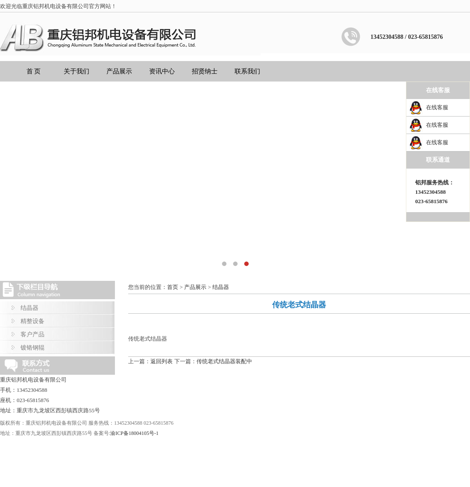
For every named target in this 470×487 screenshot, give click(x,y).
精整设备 (32, 321)
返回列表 (161, 361)
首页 (172, 287)
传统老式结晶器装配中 (224, 361)
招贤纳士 (204, 71)
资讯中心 (162, 71)
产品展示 (119, 71)
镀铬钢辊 (32, 347)
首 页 (33, 71)
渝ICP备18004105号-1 (134, 433)
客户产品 (32, 334)
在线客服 (437, 107)
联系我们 (247, 71)
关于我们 (76, 71)
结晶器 (29, 308)
